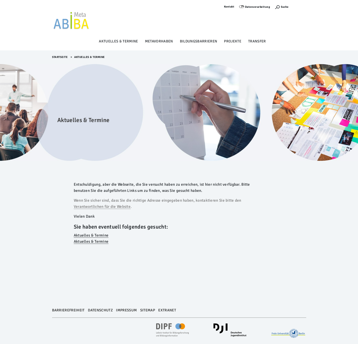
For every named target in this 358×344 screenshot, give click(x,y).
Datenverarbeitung (257, 7)
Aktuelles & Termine (118, 41)
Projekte (232, 41)
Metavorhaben (159, 41)
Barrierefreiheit (68, 310)
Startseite (60, 57)
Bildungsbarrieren (198, 41)
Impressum (126, 310)
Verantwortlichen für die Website (102, 206)
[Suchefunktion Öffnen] (281, 7)
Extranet (167, 310)
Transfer (257, 41)
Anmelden (299, 6)
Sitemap (147, 310)
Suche (284, 7)
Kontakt (229, 6)
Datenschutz (100, 310)
